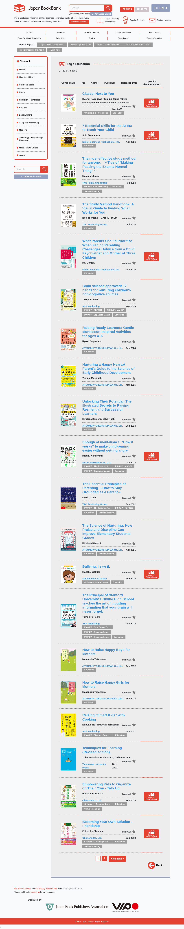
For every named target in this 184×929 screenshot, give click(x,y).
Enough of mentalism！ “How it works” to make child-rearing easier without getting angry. (107, 446)
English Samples (154, 38)
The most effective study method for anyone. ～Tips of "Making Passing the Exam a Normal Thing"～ (109, 165)
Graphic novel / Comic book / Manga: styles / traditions (63, 44)
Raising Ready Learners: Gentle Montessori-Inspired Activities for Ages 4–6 (108, 332)
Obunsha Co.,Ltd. (92, 800)
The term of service (22, 889)
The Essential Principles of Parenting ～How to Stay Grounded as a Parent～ (104, 488)
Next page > (117, 858)
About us (61, 32)
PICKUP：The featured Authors (99, 466)
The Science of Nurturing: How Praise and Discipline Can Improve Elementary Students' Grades (107, 532)
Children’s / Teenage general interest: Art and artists (119, 44)
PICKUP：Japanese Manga (97, 315)
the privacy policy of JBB (46, 889)
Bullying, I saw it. (96, 567)
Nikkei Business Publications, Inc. (101, 142)
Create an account (79, 22)
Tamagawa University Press (94, 766)
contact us (35, 892)
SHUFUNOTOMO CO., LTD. (97, 462)
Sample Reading (92, 191)
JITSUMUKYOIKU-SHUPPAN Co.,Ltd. (102, 348)
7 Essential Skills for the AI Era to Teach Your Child (107, 128)
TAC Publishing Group (94, 183)
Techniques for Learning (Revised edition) (102, 750)
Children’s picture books (80, 44)
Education (117, 113)
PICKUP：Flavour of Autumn (98, 735)
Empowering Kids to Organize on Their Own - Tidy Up (106, 786)
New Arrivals (154, 32)
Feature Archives (123, 32)
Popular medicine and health (31, 50)
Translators (123, 38)
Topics (92, 38)
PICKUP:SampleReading (96, 187)
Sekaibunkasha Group (94, 578)
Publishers (60, 38)
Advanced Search (101, 14)
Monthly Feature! (92, 32)
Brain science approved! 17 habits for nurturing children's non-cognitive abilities (106, 290)
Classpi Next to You (98, 94)
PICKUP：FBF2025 (93, 310)
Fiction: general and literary (139, 44)
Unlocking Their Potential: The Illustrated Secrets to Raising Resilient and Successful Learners (107, 408)
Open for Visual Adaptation (29, 38)
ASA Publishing (91, 306)
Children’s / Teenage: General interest (102, 804)
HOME (29, 32)
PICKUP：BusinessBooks (96, 632)
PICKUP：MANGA (115, 310)
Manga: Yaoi (54, 50)
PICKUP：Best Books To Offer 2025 (101, 627)
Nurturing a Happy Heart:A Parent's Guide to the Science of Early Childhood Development (108, 369)
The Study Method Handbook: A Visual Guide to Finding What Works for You (108, 208)
